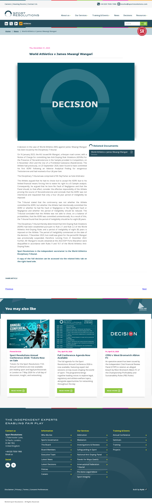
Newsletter (16, 23)
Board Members (48, 449)
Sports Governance (49, 440)
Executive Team (48, 454)
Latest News (47, 459)
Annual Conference (121, 435)
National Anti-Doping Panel (89, 454)
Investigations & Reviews (88, 444)
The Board (46, 444)
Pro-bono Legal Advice (87, 471)
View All (143, 308)
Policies (44, 468)
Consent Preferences (39, 488)
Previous (9, 289)
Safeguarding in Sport (87, 449)
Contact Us (32, 4)
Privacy (18, 488)
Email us (9, 454)
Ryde (142, 488)
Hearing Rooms (19, 4)
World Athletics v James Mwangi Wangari (109, 152)
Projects (116, 449)
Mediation (81, 440)
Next (144, 289)
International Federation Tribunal (88, 465)
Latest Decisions (48, 464)
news (16, 31)
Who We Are (46, 435)
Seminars (117, 440)
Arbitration (82, 435)
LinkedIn (6, 23)
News (116, 15)
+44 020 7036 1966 (108, 4)
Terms (25, 488)
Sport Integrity (83, 476)
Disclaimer (9, 488)
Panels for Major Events (87, 459)
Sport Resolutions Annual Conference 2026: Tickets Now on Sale (27, 358)
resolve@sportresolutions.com (133, 4)
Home (8, 31)
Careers (8, 4)
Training (116, 444)
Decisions (128, 15)
